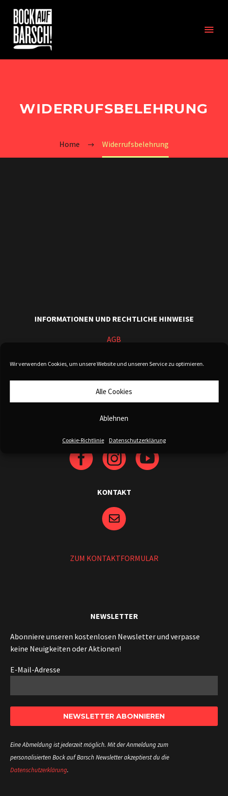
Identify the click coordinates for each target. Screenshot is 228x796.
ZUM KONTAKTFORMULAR (114, 558)
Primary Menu (209, 30)
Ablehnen (114, 418)
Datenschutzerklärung (137, 440)
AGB (114, 339)
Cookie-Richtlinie (83, 440)
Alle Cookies (114, 391)
